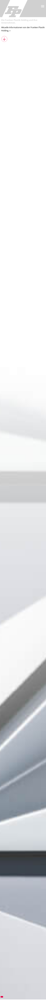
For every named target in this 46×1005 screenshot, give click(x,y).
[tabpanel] (23, 505)
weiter (4, 39)
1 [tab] (2, 997)
